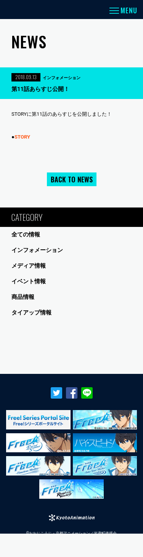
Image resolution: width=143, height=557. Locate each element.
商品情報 (22, 297)
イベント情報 (28, 281)
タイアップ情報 (31, 312)
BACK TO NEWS (72, 179)
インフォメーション (37, 250)
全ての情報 (25, 234)
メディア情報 (28, 265)
